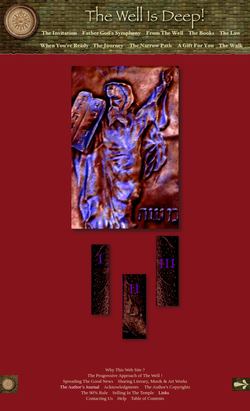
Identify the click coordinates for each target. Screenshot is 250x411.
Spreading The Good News (88, 381)
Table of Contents (147, 398)
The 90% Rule (94, 392)
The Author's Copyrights (167, 387)
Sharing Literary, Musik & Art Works (152, 381)
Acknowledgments (121, 387)
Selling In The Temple (133, 392)
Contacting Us (99, 398)
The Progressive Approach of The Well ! (125, 375)
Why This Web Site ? (125, 369)
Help (122, 398)
